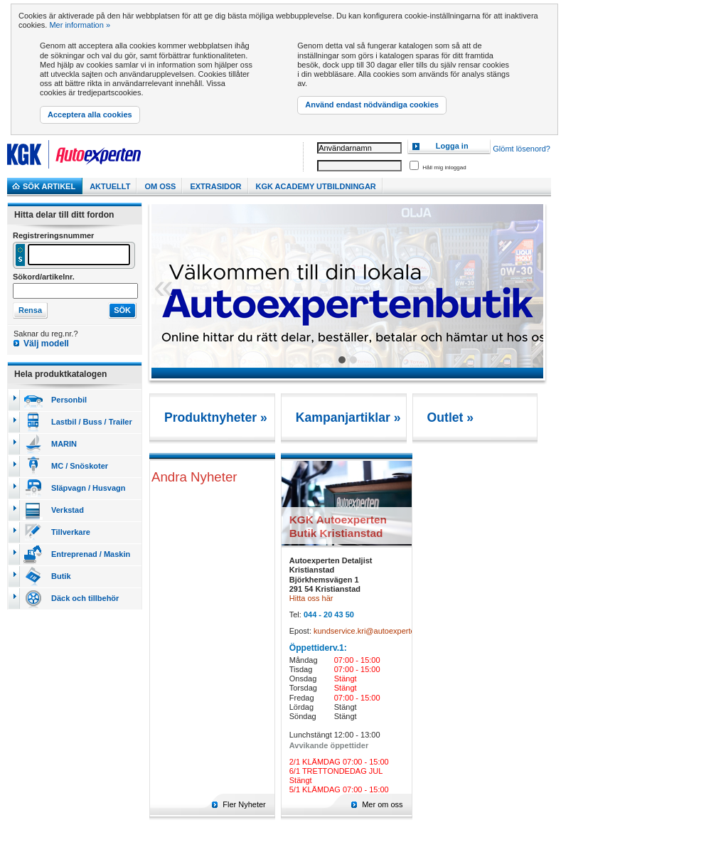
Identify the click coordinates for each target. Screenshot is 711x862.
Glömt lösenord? (521, 148)
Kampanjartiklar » (348, 417)
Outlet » (450, 417)
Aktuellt (110, 186)
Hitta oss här (311, 598)
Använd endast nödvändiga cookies (372, 104)
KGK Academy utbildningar (316, 186)
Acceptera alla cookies (90, 114)
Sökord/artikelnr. (44, 276)
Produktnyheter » (215, 417)
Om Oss (160, 186)
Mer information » (79, 25)
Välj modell (46, 343)
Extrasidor (215, 186)
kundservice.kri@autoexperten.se (371, 631)
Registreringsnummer (53, 235)
